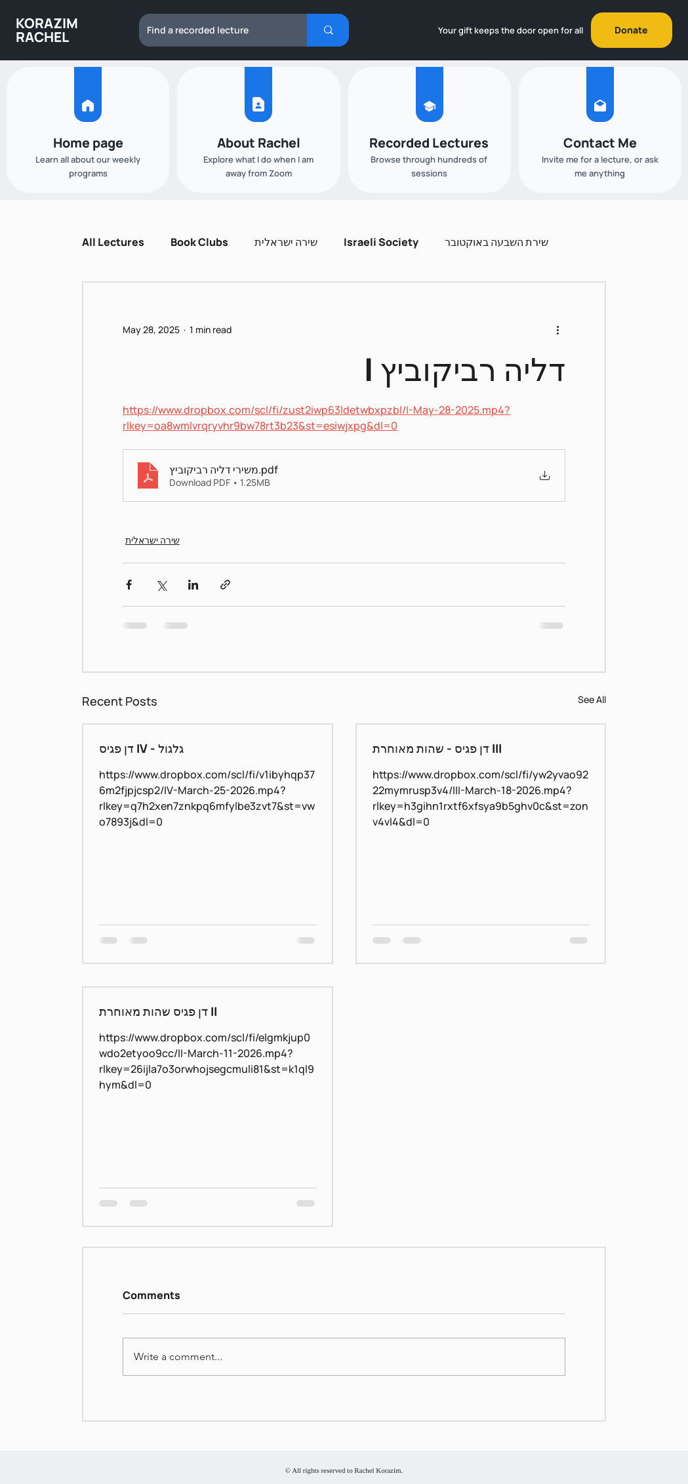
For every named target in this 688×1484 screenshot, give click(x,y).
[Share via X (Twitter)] (161, 584)
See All (592, 699)
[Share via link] (225, 584)
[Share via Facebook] (129, 584)
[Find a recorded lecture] (213, 30)
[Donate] (631, 30)
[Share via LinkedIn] (193, 584)
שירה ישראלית (285, 242)
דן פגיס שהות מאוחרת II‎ (158, 1011)
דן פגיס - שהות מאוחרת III (437, 748)
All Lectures (113, 242)
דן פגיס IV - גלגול (141, 748)
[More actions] (557, 330)
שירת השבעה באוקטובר (496, 242)
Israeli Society (381, 242)
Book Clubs (199, 242)
